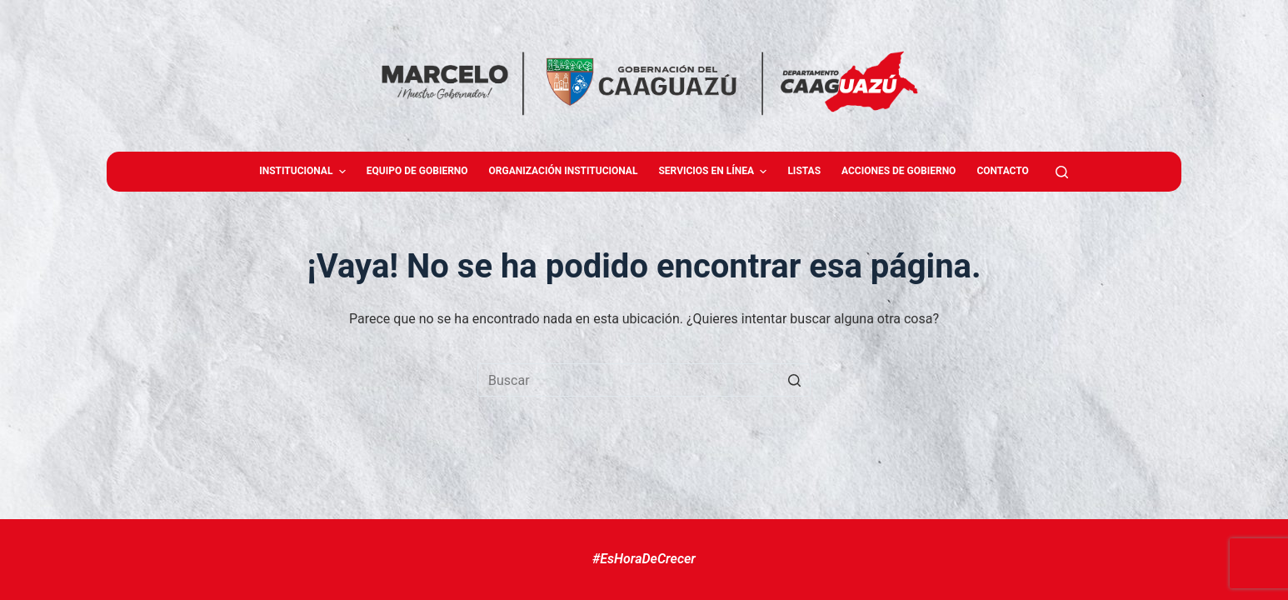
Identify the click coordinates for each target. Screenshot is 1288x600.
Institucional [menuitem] (304, 171)
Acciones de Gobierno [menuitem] (898, 171)
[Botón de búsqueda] (794, 380)
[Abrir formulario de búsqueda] (1062, 172)
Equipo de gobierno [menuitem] (417, 171)
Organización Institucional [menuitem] (563, 171)
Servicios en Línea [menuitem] (714, 171)
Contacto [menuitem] (1002, 171)
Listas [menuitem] (804, 171)
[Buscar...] (644, 380)
